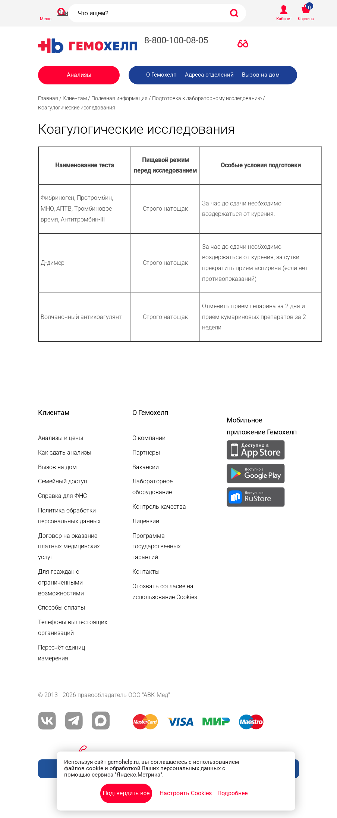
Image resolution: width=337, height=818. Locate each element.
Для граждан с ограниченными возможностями (61, 582)
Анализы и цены (60, 437)
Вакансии (145, 467)
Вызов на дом (261, 74)
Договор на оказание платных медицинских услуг (69, 546)
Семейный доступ (62, 481)
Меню (45, 18)
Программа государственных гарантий (156, 546)
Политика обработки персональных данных (69, 516)
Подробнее (232, 793)
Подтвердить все (126, 793)
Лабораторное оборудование (152, 487)
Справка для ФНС (62, 495)
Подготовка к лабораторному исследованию (207, 98)
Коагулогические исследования (76, 108)
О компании (149, 437)
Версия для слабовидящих (244, 45)
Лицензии (145, 521)
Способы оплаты (61, 607)
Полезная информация (119, 98)
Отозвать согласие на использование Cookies (164, 592)
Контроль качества (159, 506)
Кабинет (284, 18)
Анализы (79, 74)
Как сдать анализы (64, 452)
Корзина (306, 18)
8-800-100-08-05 (176, 40)
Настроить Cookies (186, 793)
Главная (48, 98)
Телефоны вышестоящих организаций (72, 627)
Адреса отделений (209, 74)
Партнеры (146, 452)
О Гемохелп (161, 74)
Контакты (146, 571)
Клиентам (75, 98)
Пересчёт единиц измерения (61, 653)
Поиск (66, 12)
